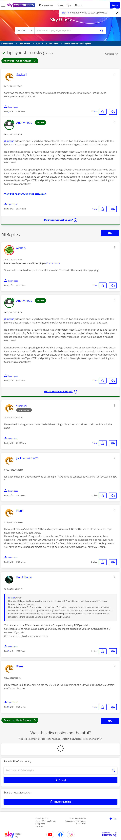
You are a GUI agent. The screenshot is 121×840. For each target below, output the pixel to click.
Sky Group (39, 826)
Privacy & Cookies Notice (45, 821)
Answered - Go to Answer (20, 60)
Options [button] (109, 53)
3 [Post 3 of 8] (8, 209)
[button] (115, 74)
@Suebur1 (9, 141)
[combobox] (67, 30)
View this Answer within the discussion (25, 193)
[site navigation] (3, 5)
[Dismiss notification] (117, 12)
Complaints (40, 824)
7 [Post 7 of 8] (8, 651)
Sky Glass (60, 19)
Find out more (53, 263)
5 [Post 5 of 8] (8, 495)
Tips (68, 5)
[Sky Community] (21, 5)
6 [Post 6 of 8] (9, 562)
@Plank (11, 597)
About (78, 5)
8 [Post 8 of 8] (9, 707)
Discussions (46, 5)
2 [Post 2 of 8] (8, 285)
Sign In (115, 5)
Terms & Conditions (77, 818)
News (60, 5)
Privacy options (41, 818)
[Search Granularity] (24, 30)
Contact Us (81, 824)
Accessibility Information (75, 821)
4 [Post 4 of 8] (9, 443)
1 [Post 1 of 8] (8, 111)
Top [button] (114, 818)
